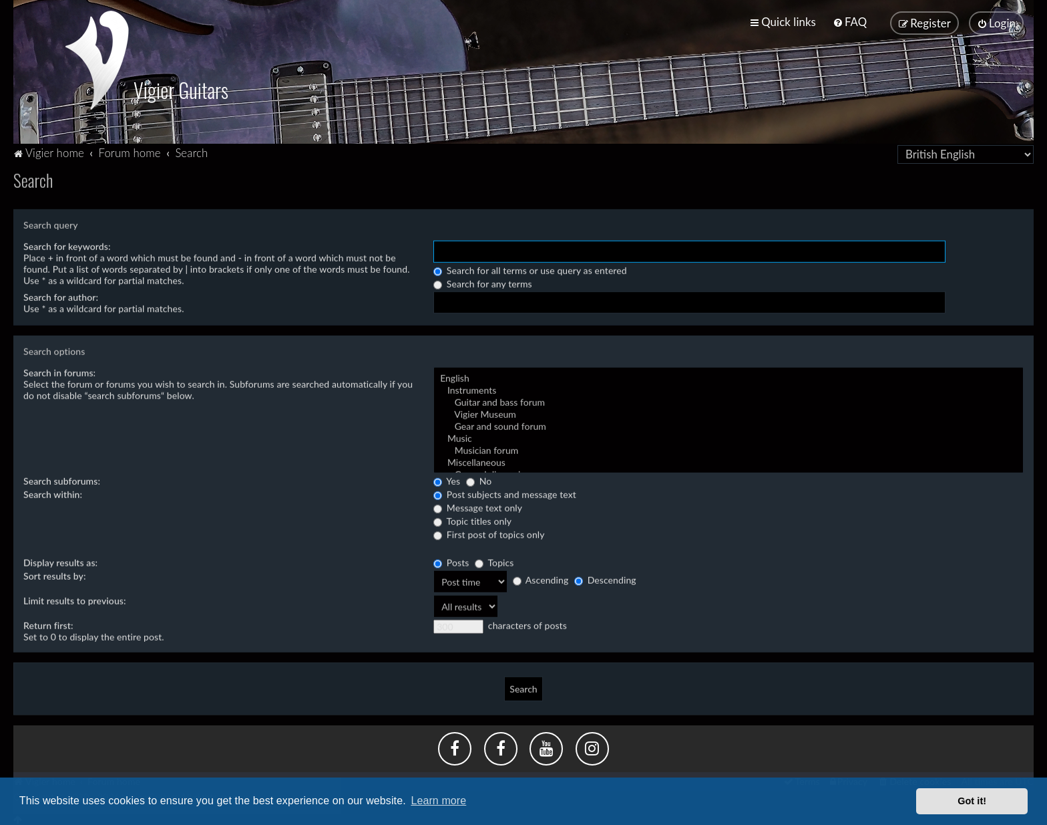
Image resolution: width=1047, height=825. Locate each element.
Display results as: (60, 560)
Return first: (48, 623)
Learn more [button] (438, 800)
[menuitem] (849, 21)
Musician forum (728, 449)
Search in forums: (59, 370)
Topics (494, 560)
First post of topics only (488, 532)
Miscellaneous (728, 461)
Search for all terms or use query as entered (530, 268)
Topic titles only (472, 519)
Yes (446, 479)
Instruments (728, 388)
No (478, 479)
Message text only (477, 505)
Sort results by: (54, 574)
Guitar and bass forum (728, 400)
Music (728, 437)
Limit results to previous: (74, 598)
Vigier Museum (728, 412)
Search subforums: (61, 479)
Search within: (52, 492)
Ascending (541, 578)
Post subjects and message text (504, 492)
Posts (451, 560)
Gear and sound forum (728, 425)
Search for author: (60, 295)
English (728, 376)
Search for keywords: (67, 244)
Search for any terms (482, 281)
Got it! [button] (972, 801)
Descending (605, 578)
